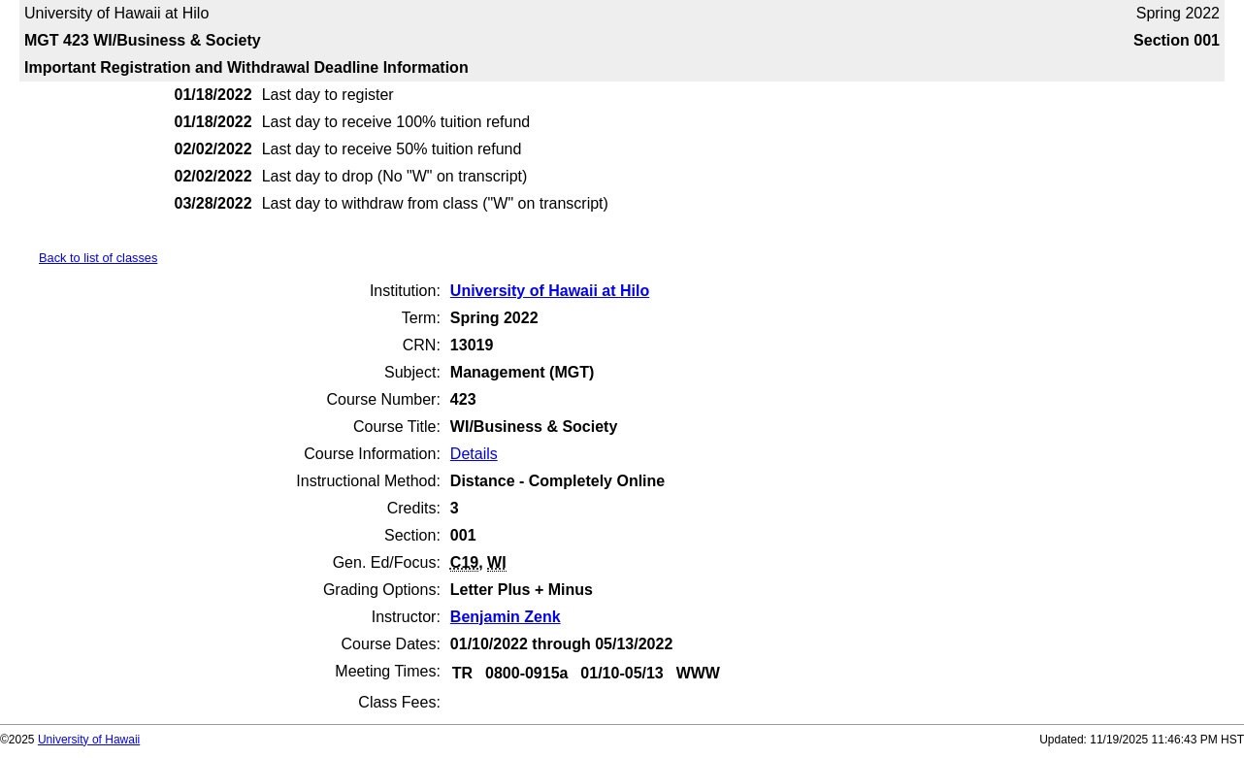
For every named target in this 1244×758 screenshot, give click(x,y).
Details (474, 453)
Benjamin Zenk (505, 617)
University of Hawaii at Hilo (549, 290)
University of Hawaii (89, 739)
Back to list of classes (98, 257)
